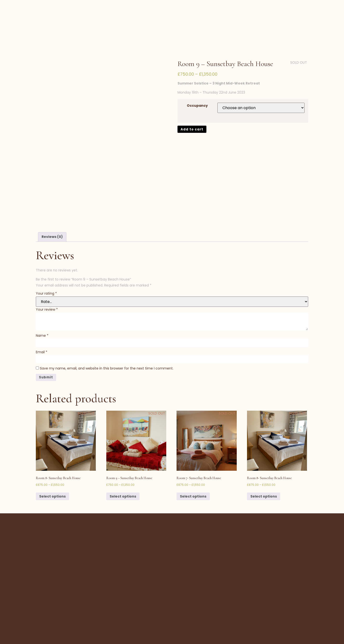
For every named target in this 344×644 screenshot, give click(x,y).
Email (41, 315)
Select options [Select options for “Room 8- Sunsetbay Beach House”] (52, 460)
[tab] (52, 199)
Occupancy (197, 81)
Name (42, 298)
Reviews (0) (52, 199)
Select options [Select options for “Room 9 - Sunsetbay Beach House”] (123, 460)
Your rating (46, 256)
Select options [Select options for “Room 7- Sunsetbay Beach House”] (193, 460)
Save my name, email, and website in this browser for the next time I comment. (106, 332)
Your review (47, 272)
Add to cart (192, 105)
